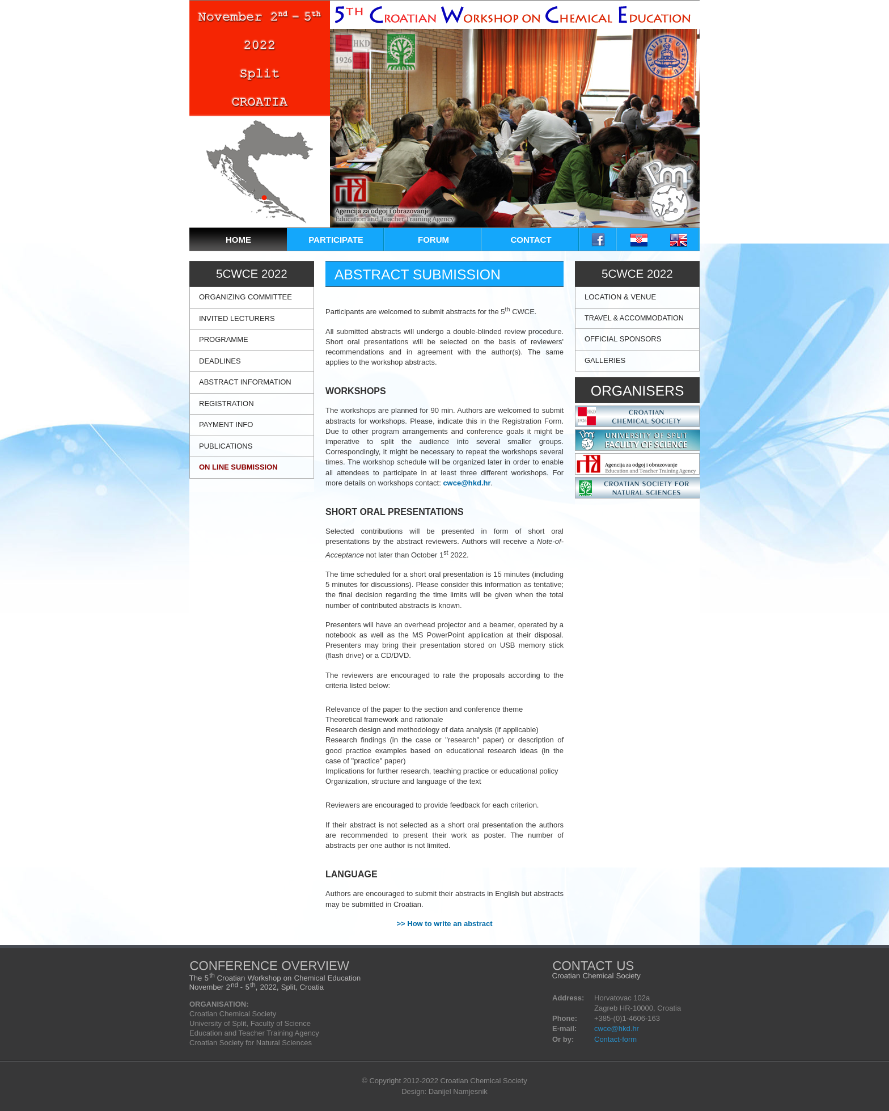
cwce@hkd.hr (466, 483)
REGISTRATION (226, 403)
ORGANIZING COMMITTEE (245, 297)
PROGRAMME (223, 339)
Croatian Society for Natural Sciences (250, 1042)
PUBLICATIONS (225, 446)
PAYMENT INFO (226, 424)
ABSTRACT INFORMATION (245, 382)
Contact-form (615, 1039)
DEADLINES (220, 361)
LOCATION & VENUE (620, 297)
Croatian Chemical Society (232, 1013)
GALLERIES (605, 360)
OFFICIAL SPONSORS (623, 339)
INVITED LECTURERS (237, 318)
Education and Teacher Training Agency (254, 1033)
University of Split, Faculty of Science (250, 1023)
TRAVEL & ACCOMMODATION (634, 318)
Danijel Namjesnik (458, 1091)
